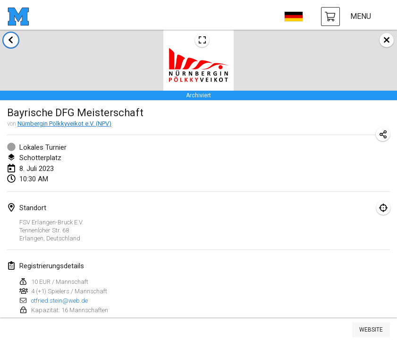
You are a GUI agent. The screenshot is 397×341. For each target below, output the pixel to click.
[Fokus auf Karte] (383, 208)
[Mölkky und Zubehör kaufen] (330, 16)
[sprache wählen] (293, 16)
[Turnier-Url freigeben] (383, 134)
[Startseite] (18, 16)
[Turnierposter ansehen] (202, 40)
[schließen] (387, 40)
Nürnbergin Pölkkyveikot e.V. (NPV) (64, 123)
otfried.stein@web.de (59, 300)
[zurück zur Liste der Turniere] (11, 40)
